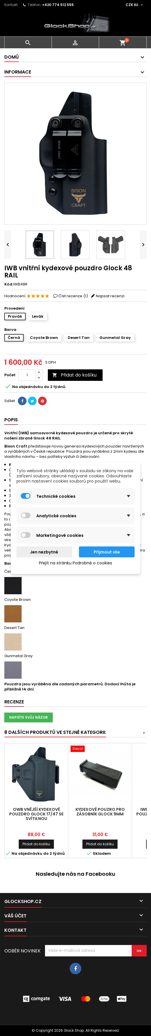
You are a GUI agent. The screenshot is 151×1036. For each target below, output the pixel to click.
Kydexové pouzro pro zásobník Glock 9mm (100, 812)
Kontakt (11, 4)
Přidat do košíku (74, 375)
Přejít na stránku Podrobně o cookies (75, 563)
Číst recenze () (73, 296)
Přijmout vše (107, 552)
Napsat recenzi (110, 296)
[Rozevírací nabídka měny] (135, 5)
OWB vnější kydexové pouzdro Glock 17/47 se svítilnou (36, 814)
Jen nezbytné (44, 552)
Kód (8, 284)
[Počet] (27, 375)
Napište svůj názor (28, 717)
